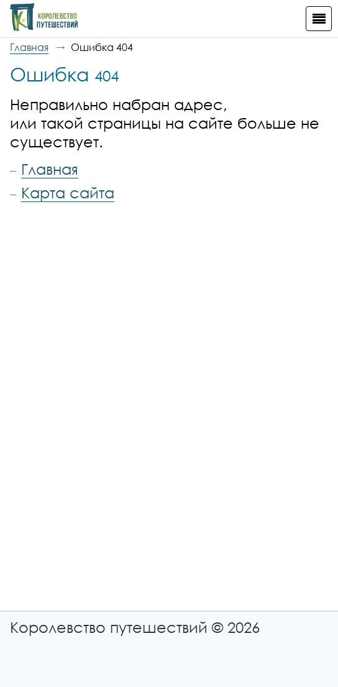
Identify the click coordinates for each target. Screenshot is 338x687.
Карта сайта (67, 192)
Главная (29, 47)
